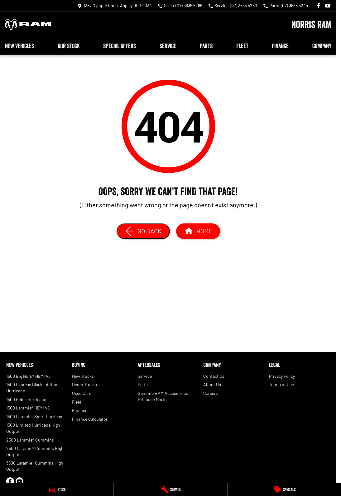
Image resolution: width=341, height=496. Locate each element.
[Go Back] (143, 231)
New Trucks (83, 376)
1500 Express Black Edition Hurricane (31, 387)
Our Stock (69, 46)
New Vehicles (19, 46)
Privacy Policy (282, 376)
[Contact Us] (115, 6)
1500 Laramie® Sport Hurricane (35, 416)
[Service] (170, 489)
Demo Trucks (84, 384)
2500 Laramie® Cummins (30, 439)
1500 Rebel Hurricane (26, 399)
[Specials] (284, 489)
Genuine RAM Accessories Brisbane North (163, 396)
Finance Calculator (90, 419)
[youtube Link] (328, 6)
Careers (210, 393)
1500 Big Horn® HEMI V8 (28, 376)
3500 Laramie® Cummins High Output (34, 466)
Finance (280, 46)
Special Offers (119, 46)
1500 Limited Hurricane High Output (33, 428)
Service (168, 46)
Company (321, 46)
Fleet (242, 46)
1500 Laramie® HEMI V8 (28, 407)
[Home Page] (28, 24)
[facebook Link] (318, 6)
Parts (206, 46)
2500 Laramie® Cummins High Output (35, 451)
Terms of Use (281, 384)
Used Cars (81, 393)
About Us (212, 384)
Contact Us (213, 376)
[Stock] (56, 489)
